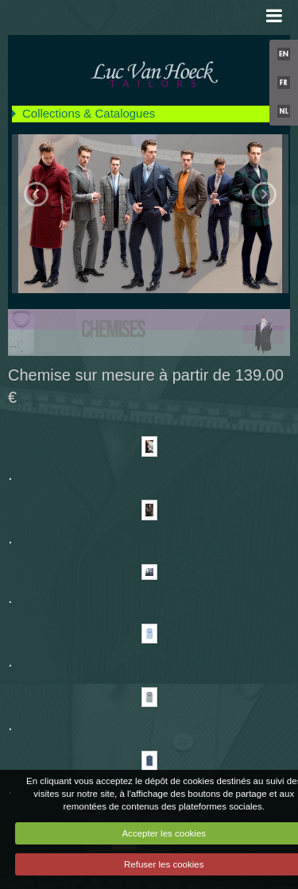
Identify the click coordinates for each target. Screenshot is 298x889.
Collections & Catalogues (88, 113)
